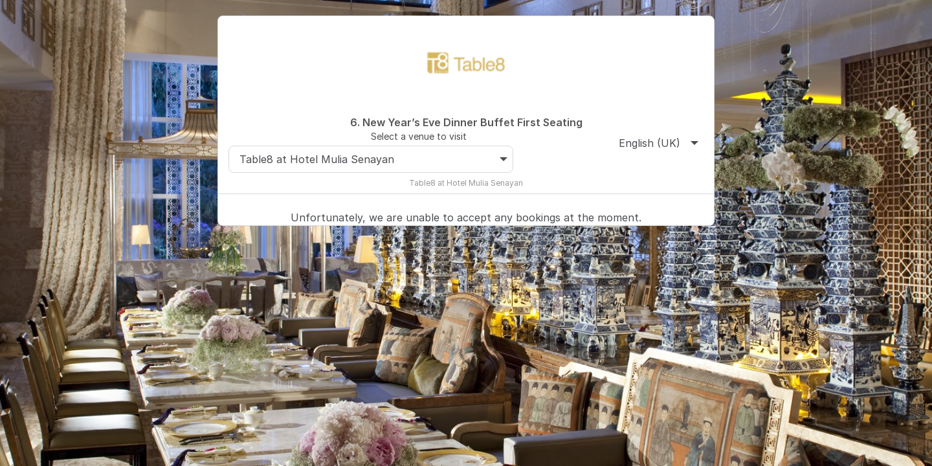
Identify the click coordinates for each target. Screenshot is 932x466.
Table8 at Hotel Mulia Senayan (373, 159)
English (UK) (658, 143)
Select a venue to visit (419, 136)
